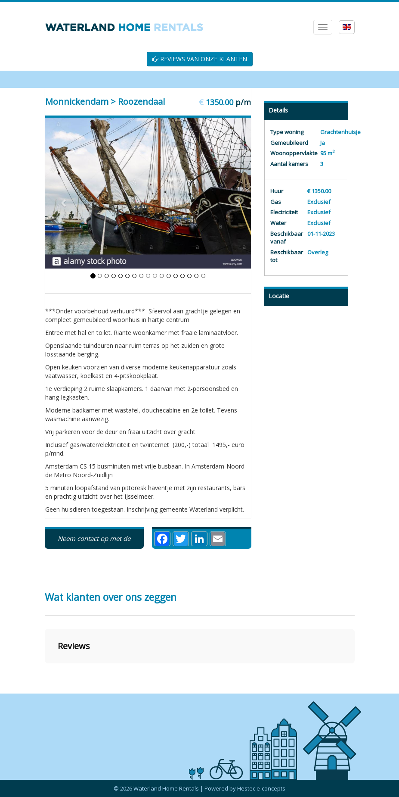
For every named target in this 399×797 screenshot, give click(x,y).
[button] (45, 672)
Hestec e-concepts (261, 788)
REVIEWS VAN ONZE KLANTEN (199, 59)
